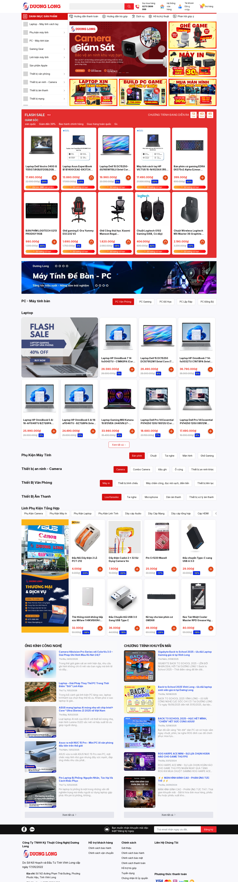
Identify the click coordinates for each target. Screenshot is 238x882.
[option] (118, 49)
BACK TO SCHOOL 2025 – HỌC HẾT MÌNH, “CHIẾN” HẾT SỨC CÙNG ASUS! (182, 720)
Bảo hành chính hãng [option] (76, 124)
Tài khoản (189, 3)
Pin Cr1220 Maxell (156, 557)
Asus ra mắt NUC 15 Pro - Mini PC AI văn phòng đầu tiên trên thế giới (86, 744)
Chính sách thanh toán (133, 863)
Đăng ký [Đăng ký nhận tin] (208, 829)
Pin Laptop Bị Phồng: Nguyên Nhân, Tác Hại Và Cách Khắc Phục (86, 779)
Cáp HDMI (203, 513)
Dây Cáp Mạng (156, 513)
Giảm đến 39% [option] (52, 124)
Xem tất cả (119, 444)
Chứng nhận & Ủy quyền (134, 878)
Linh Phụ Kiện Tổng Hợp (40, 508)
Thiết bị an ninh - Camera (41, 469)
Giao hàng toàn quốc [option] (104, 124)
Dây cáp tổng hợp (181, 513)
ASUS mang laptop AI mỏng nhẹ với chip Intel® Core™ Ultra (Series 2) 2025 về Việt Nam (86, 709)
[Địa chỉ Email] (185, 829)
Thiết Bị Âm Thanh (36, 496)
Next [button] (161, 49)
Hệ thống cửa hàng (171, 6)
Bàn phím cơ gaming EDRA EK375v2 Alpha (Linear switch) (189, 169)
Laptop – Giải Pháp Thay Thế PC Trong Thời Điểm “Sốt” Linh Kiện (84, 685)
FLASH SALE (35, 115)
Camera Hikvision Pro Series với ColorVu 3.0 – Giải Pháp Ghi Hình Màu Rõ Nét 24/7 (86, 653)
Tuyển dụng (128, 873)
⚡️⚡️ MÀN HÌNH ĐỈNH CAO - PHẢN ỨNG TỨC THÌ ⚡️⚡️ (183, 779)
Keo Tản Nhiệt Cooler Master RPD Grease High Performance (197, 620)
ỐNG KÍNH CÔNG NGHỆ (43, 646)
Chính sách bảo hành (99, 848)
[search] (129, 6)
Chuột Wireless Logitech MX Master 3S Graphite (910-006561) (188, 233)
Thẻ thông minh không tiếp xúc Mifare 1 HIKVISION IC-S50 (87, 620)
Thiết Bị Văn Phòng (36, 483)
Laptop (27, 313)
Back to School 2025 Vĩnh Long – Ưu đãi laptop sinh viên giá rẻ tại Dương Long (185, 688)
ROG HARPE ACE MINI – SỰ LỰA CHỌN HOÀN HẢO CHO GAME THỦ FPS (184, 755)
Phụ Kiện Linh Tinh (108, 513)
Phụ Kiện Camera (33, 513)
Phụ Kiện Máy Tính (36, 455)
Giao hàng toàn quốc (28, 124)
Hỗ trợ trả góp (129, 868)
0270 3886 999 (147, 8)
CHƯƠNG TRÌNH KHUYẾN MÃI (147, 646)
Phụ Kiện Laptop (83, 513)
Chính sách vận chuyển (101, 853)
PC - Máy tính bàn (35, 301)
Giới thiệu (126, 848)
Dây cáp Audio (133, 513)
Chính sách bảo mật (132, 857)
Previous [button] (74, 49)
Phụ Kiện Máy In (58, 513)
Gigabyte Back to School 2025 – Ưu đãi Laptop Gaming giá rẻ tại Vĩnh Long (185, 653)
